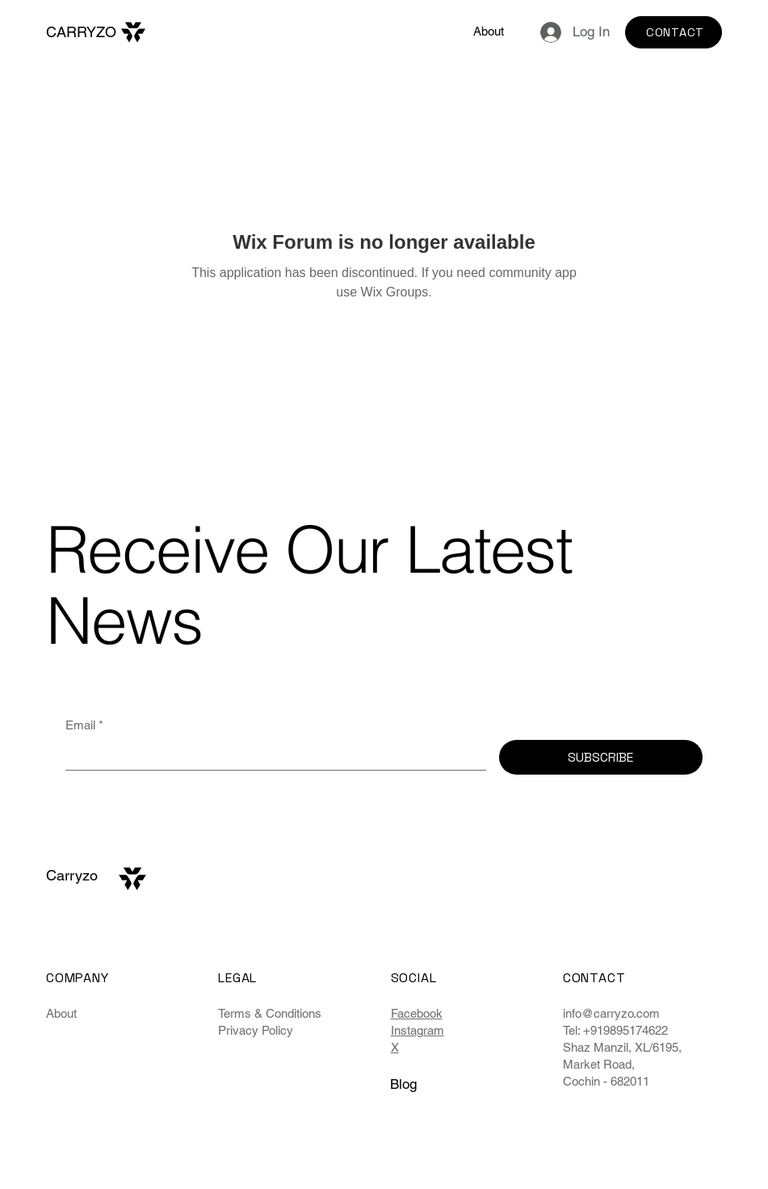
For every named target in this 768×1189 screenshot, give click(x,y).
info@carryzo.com (611, 1013)
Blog (403, 1084)
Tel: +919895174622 (615, 1030)
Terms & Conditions (269, 1013)
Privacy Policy (255, 1030)
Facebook (417, 1013)
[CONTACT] (673, 32)
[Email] (270, 755)
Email (84, 724)
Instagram (417, 1030)
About (61, 1013)
